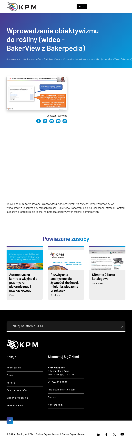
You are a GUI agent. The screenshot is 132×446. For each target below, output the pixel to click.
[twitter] (114, 434)
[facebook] (106, 434)
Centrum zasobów (32, 59)
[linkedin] (98, 434)
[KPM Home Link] (22, 344)
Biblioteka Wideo (52, 59)
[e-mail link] (58, 121)
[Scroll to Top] (10, 420)
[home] (21, 6)
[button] (123, 6)
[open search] (72, 7)
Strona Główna (13, 59)
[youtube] (122, 434)
